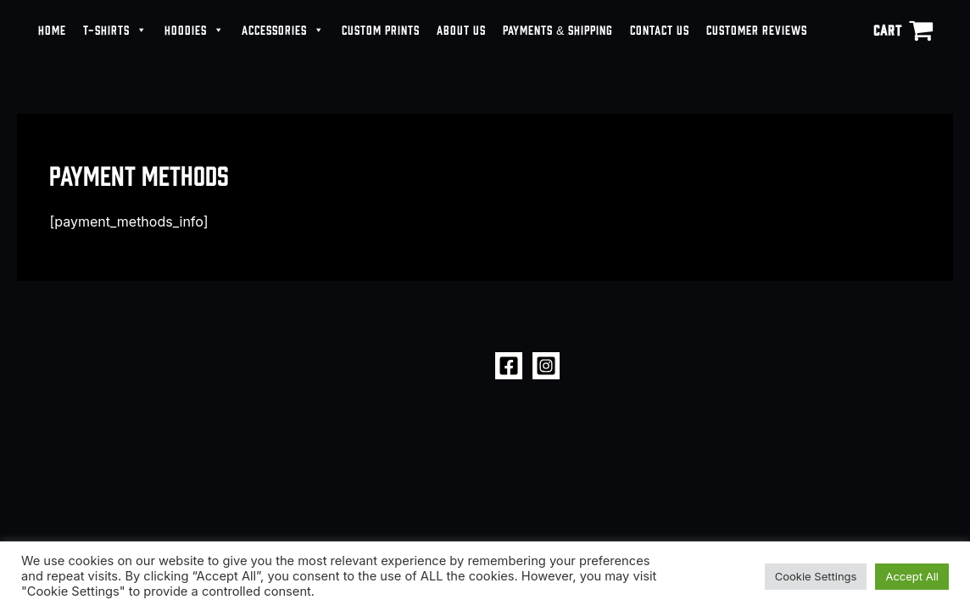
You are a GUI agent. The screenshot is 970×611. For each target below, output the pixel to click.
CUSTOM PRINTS (381, 29)
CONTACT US (659, 29)
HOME (52, 29)
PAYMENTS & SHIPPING (558, 29)
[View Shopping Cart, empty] (903, 29)
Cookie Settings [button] (816, 576)
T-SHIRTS (115, 30)
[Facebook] (508, 365)
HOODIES (194, 30)
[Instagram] (546, 365)
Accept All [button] (912, 576)
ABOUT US (461, 29)
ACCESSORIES (283, 30)
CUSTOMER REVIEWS (756, 29)
